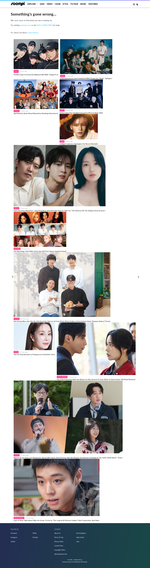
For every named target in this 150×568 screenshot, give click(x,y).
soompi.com (25, 25)
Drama (16, 208)
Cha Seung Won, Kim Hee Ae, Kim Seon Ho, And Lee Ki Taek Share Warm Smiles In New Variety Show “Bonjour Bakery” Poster (62, 321)
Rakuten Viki (79, 562)
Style (65, 4)
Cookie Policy (58, 546)
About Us (57, 533)
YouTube (35, 537)
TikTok (34, 533)
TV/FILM (74, 4)
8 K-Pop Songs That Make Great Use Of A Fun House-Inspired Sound (40, 251)
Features (93, 4)
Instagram (14, 537)
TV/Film (16, 110)
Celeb (57, 4)
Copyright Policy (59, 550)
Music (83, 4)
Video (50, 4)
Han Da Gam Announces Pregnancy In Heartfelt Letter (34, 354)
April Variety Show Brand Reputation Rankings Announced (36, 113)
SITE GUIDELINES (44, 25)
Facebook (14, 533)
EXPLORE (31, 4)
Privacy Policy (58, 541)
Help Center (80, 537)
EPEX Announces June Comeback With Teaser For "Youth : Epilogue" (86, 78)
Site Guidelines (81, 533)
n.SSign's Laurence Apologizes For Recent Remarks (79, 144)
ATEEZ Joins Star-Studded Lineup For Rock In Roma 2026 (81, 113)
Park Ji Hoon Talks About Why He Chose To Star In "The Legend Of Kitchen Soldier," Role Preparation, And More (56, 520)
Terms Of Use (58, 537)
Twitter (13, 541)
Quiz (42, 4)
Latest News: (33, 32)
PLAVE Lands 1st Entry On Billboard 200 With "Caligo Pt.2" (36, 75)
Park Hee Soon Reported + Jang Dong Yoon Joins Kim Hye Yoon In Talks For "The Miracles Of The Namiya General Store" (60, 211)
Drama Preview (62, 377)
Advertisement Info (60, 554)
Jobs (77, 541)
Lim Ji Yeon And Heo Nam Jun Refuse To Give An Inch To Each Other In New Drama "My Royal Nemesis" (96, 379)
